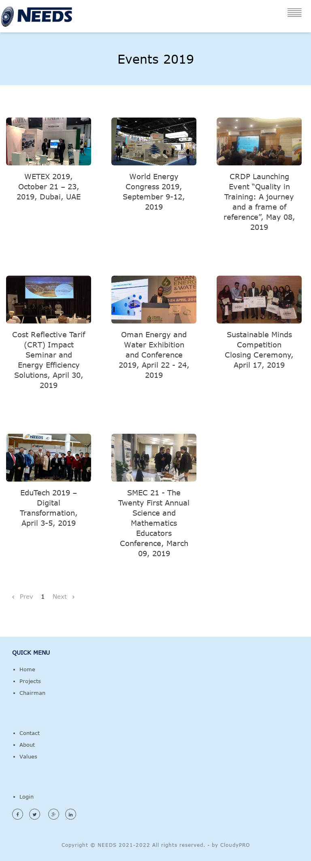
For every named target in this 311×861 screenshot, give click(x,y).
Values (28, 756)
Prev (21, 596)
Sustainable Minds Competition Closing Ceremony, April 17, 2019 (259, 349)
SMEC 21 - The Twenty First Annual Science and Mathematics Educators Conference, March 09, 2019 (154, 523)
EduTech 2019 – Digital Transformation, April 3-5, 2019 (49, 507)
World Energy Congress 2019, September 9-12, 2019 (154, 191)
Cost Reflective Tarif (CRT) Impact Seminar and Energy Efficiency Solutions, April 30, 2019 (48, 360)
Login (26, 796)
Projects (30, 681)
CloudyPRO (235, 845)
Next (64, 596)
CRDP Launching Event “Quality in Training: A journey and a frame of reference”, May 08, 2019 (259, 201)
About (27, 744)
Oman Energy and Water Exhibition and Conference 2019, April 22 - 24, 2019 (154, 354)
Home (27, 669)
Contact (29, 733)
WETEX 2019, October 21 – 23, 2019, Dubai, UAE (49, 186)
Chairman (32, 693)
